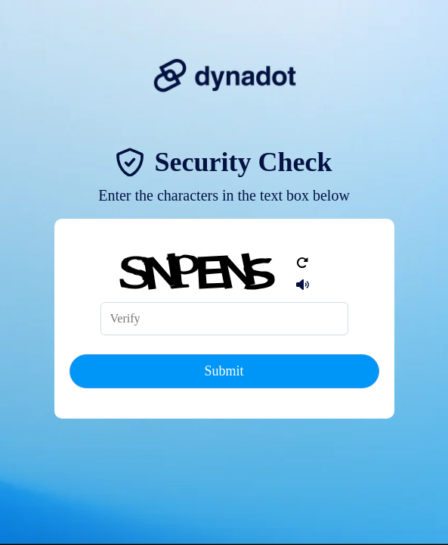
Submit (223, 370)
